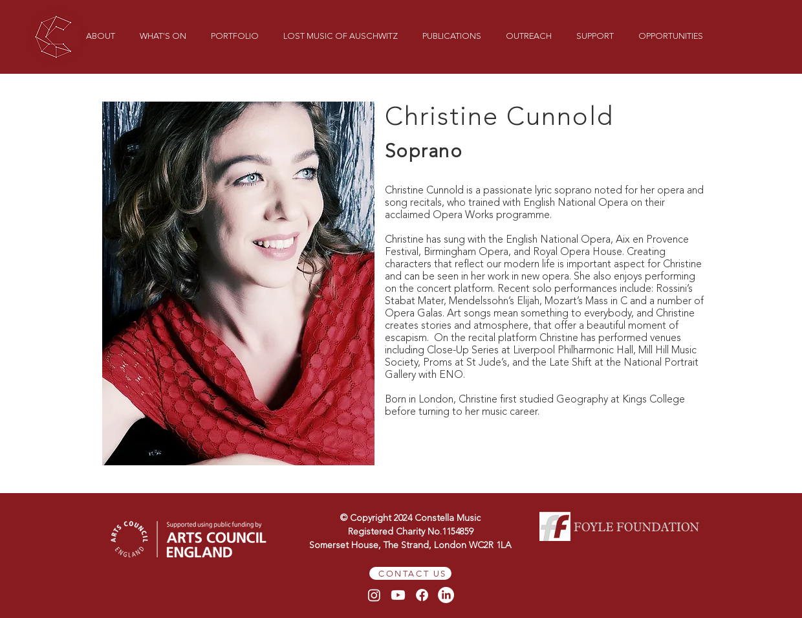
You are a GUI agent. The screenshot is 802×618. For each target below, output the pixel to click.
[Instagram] (374, 595)
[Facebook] (422, 595)
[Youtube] (398, 595)
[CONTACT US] (410, 573)
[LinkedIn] (446, 595)
